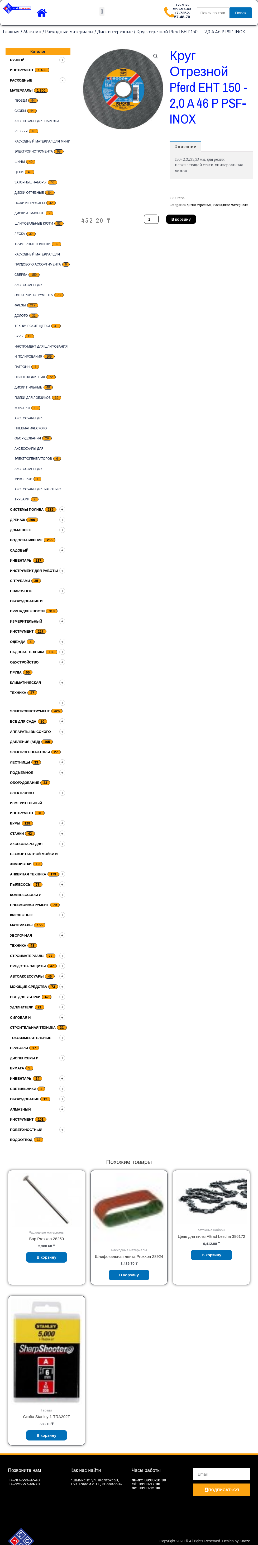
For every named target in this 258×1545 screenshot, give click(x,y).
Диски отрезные (115, 31)
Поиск (240, 13)
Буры (19, 336)
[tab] (185, 146)
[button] (101, 11)
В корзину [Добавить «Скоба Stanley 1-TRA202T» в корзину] (46, 1435)
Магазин (32, 31)
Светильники (23, 1089)
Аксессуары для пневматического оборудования (31, 428)
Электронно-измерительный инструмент (26, 803)
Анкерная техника (28, 874)
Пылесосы (20, 885)
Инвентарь (20, 1078)
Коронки (22, 408)
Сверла (21, 275)
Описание (185, 146)
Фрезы (20, 305)
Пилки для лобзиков (33, 398)
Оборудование (24, 1099)
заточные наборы (30, 182)
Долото (21, 315)
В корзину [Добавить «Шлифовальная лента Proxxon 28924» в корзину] (129, 1275)
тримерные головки (32, 244)
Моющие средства (28, 987)
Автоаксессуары (27, 976)
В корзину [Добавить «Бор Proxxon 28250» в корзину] (46, 1257)
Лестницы (20, 762)
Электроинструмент (30, 711)
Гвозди (21, 100)
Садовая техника (27, 652)
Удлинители (22, 1007)
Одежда (17, 642)
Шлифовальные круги (34, 223)
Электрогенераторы (30, 752)
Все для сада (23, 721)
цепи (19, 172)
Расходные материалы (69, 31)
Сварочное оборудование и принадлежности (27, 601)
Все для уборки (25, 997)
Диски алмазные (29, 213)
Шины (20, 162)
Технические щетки (32, 326)
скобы (20, 111)
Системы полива (27, 509)
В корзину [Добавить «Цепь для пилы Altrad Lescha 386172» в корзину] (211, 1255)
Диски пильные (28, 387)
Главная (11, 31)
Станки (17, 834)
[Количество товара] (151, 219)
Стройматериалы (27, 956)
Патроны (22, 367)
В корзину (181, 219)
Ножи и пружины (30, 203)
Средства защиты (28, 966)
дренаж (17, 520)
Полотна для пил (30, 377)
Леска (20, 234)
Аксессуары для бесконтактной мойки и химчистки (34, 854)
